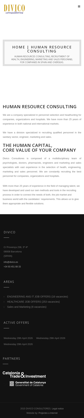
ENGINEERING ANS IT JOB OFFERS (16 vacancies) (37, 296)
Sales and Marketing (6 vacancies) (26, 306)
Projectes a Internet (47, 413)
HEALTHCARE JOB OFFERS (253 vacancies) (33, 301)
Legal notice (58, 408)
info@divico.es (11, 262)
